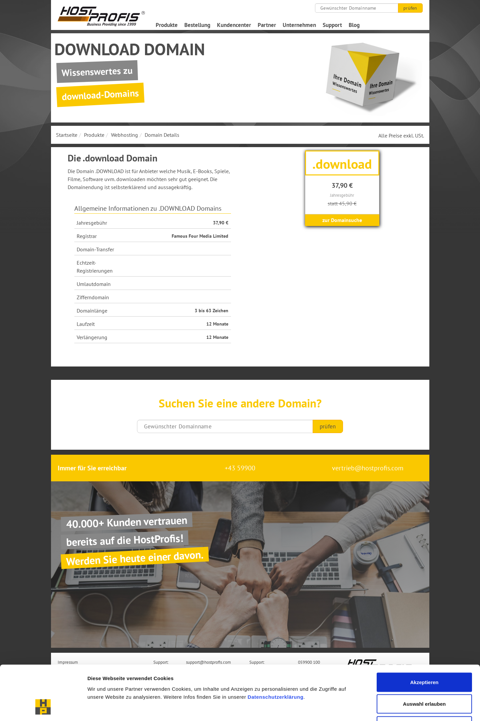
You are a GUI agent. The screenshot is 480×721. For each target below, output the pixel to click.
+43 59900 (240, 468)
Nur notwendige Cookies (424, 677)
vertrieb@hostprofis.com (367, 468)
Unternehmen (299, 25)
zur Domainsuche (342, 220)
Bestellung (197, 25)
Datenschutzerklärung (276, 648)
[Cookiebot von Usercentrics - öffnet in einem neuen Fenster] (43, 708)
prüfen (410, 8)
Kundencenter (234, 25)
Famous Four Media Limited (200, 236)
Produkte (167, 25)
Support (332, 25)
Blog (354, 25)
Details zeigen (354, 708)
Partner (267, 25)
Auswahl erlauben (424, 655)
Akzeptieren (424, 633)
